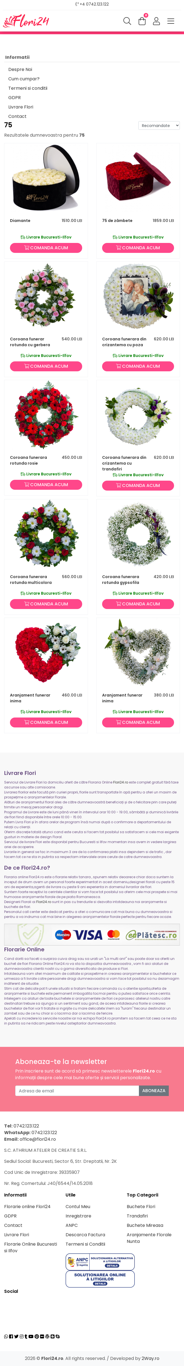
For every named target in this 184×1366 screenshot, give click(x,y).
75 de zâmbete (117, 220)
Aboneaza (153, 1090)
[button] (156, 21)
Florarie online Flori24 (27, 1206)
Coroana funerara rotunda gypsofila (120, 579)
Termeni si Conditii (85, 1244)
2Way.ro (150, 1358)
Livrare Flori (20, 107)
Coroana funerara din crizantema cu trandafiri (124, 463)
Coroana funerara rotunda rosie (28, 460)
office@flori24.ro (38, 1139)
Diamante (20, 220)
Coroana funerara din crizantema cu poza (124, 342)
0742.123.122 (26, 1126)
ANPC (72, 1225)
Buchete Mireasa (145, 1225)
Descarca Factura (85, 1235)
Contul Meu (78, 1206)
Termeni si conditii (27, 88)
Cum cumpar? (24, 79)
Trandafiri (137, 1216)
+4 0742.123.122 (94, 4)
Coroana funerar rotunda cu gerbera (30, 342)
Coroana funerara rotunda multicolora (31, 579)
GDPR (14, 97)
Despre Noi (20, 69)
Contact (17, 116)
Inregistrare (78, 1216)
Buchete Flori (141, 1206)
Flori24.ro (120, 782)
